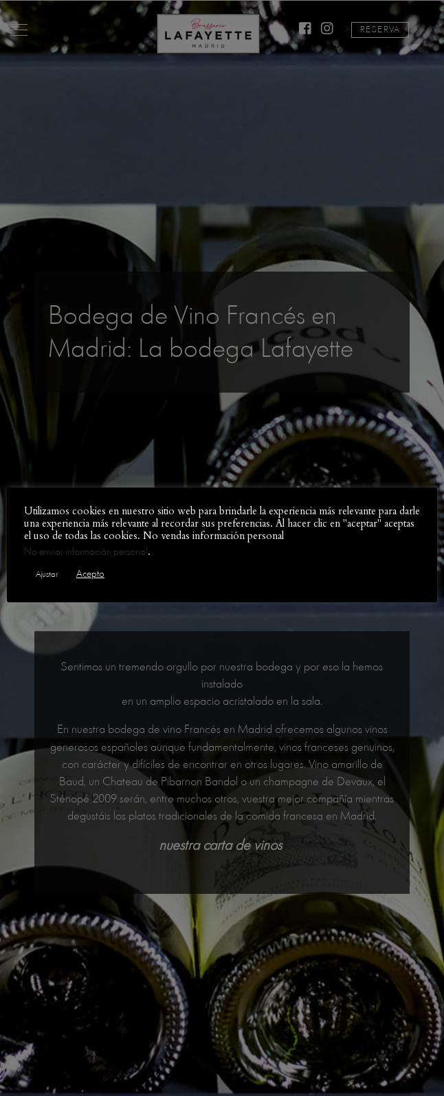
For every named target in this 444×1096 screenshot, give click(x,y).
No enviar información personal (86, 552)
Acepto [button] (90, 574)
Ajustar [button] (47, 574)
